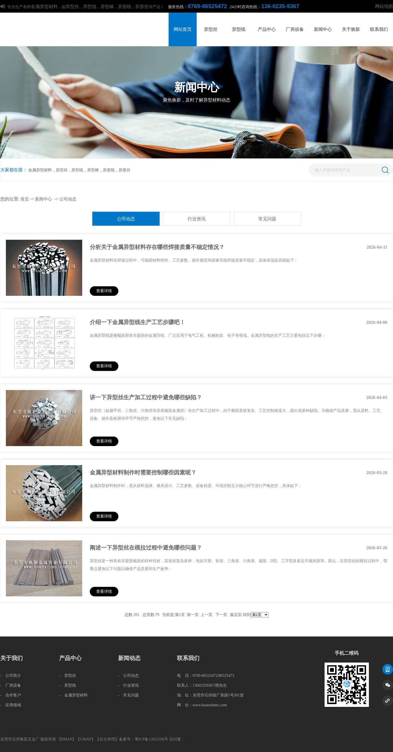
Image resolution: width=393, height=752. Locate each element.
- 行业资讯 (128, 685)
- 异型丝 (67, 675)
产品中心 (267, 29)
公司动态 (67, 199)
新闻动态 (129, 658)
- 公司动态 (128, 675)
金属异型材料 (44, 6)
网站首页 (183, 29)
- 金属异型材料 (73, 695)
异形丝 (142, 6)
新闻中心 (323, 29)
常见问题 (267, 218)
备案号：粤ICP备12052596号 (143, 739)
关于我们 (11, 658)
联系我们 (379, 29)
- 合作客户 (10, 695)
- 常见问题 (128, 695)
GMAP (85, 739)
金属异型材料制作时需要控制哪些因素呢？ (143, 472)
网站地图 (384, 6)
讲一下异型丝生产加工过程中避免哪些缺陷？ (146, 397)
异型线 (89, 6)
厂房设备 (295, 29)
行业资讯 (197, 218)
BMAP (66, 739)
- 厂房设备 (10, 685)
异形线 (124, 6)
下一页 (221, 615)
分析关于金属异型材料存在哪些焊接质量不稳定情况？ (157, 247)
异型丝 (72, 6)
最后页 (236, 615)
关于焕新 (351, 29)
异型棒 (107, 6)
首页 (24, 199)
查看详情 (104, 291)
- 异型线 (67, 685)
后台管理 (107, 739)
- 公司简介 (10, 675)
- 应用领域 (10, 705)
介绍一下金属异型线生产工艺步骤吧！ (137, 322)
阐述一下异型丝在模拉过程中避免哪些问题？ (146, 548)
